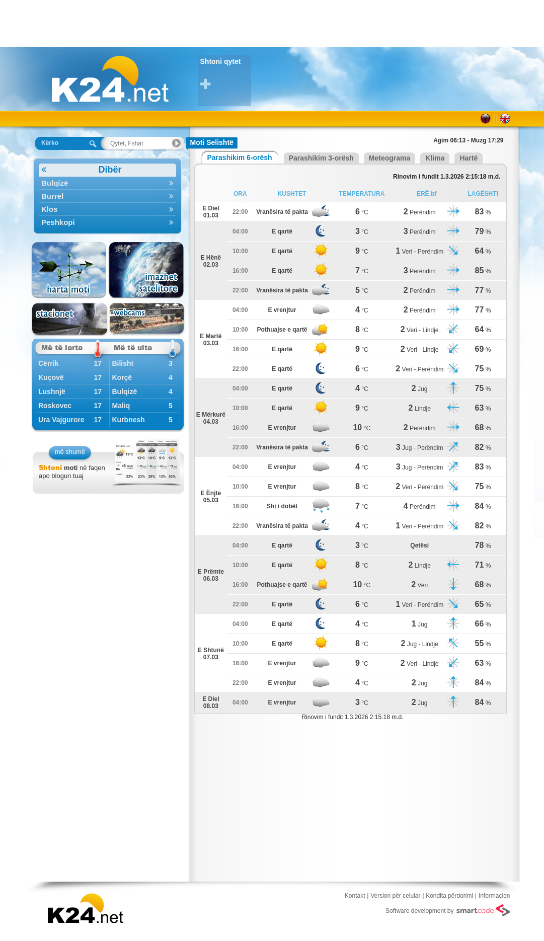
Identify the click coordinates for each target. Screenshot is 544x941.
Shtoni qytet (225, 74)
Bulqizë (107, 183)
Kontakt (355, 895)
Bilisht (122, 363)
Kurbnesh (128, 420)
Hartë (468, 158)
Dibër (81, 170)
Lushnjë (51, 391)
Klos (107, 209)
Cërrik (48, 363)
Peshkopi (107, 222)
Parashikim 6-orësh (239, 157)
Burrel (107, 196)
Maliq (121, 406)
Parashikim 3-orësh (321, 158)
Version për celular (395, 895)
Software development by (447, 910)
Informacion (494, 895)
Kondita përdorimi (449, 895)
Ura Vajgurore (61, 420)
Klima (434, 158)
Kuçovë (51, 377)
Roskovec (54, 406)
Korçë (122, 377)
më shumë (70, 451)
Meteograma (389, 158)
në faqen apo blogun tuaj (72, 472)
